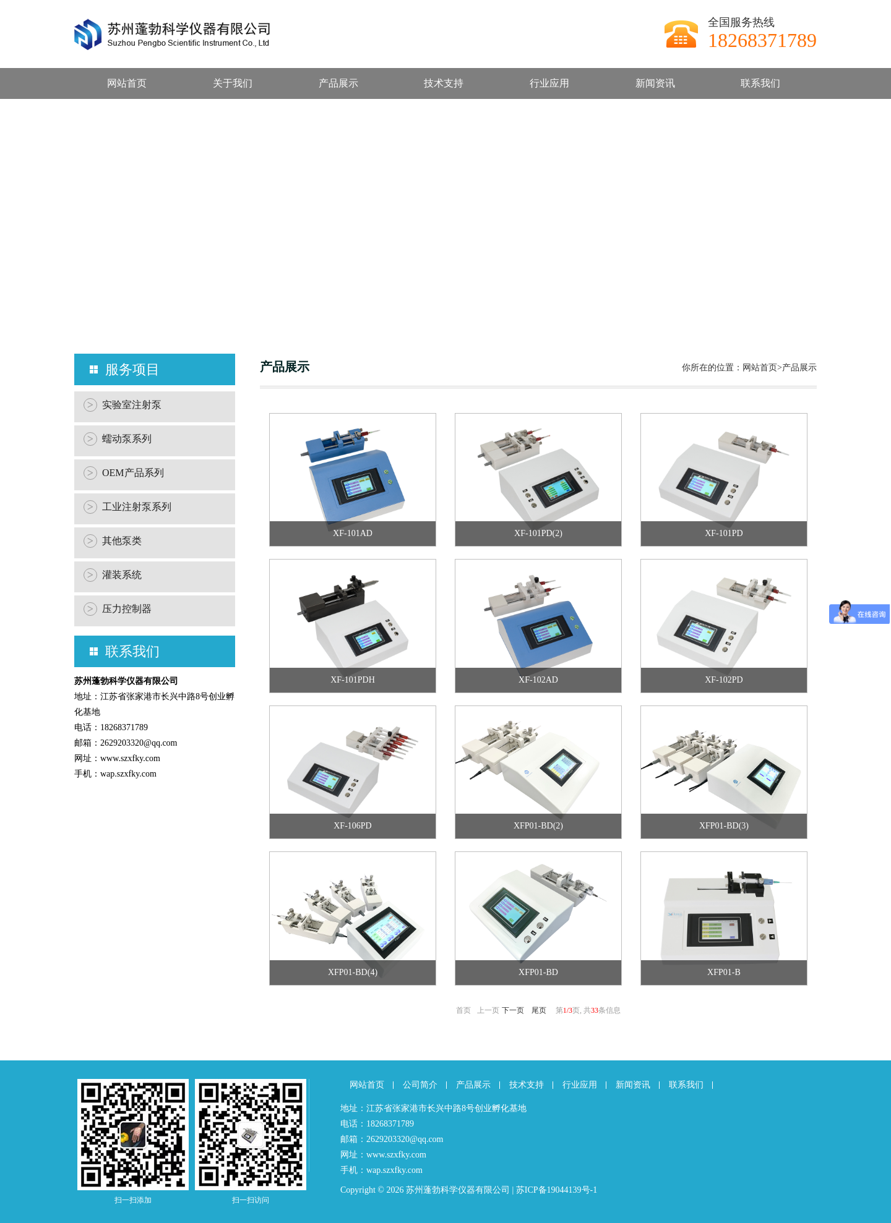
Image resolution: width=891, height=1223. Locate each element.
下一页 (513, 1010)
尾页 (539, 1010)
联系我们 (760, 83)
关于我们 (232, 83)
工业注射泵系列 (127, 507)
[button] (435, 322)
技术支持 (443, 83)
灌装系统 (113, 575)
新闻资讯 (655, 83)
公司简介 (420, 1084)
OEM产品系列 (124, 473)
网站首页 (127, 83)
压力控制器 (118, 609)
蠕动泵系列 (118, 439)
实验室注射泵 (122, 405)
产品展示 (338, 83)
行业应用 (549, 83)
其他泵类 (113, 541)
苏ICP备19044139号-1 (556, 1190)
